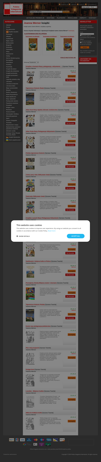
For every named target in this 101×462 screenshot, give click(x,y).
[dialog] (50, 231)
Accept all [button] (76, 236)
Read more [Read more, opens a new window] (52, 231)
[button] (23, 236)
